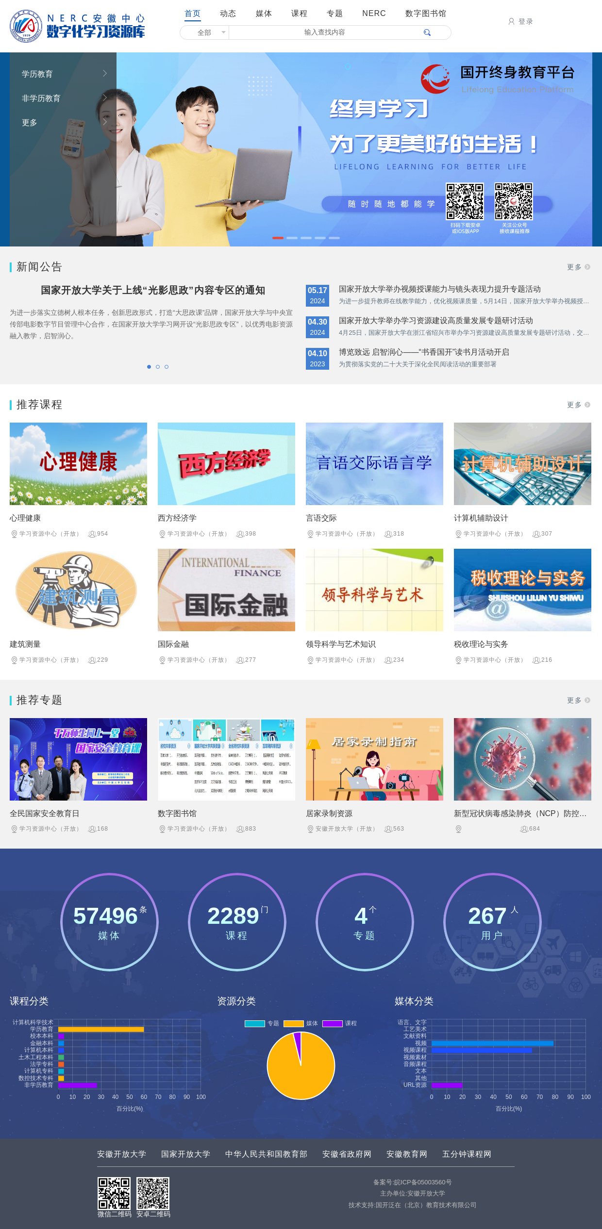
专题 (335, 13)
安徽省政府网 (347, 1154)
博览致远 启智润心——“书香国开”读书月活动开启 (424, 352)
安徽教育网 (407, 1154)
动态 (228, 13)
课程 (299, 13)
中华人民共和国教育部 (266, 1154)
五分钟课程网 (467, 1154)
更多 (65, 122)
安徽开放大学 (122, 1154)
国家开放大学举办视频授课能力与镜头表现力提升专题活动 (440, 289)
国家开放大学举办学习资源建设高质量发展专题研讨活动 (436, 320)
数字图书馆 (426, 13)
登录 (520, 21)
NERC (374, 13)
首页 (192, 13)
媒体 (264, 13)
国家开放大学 (186, 1154)
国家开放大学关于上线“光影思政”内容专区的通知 (153, 290)
